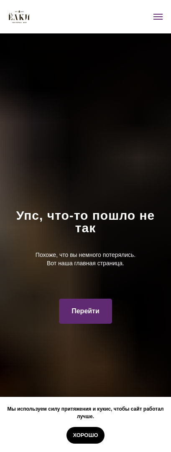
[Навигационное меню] (158, 17)
